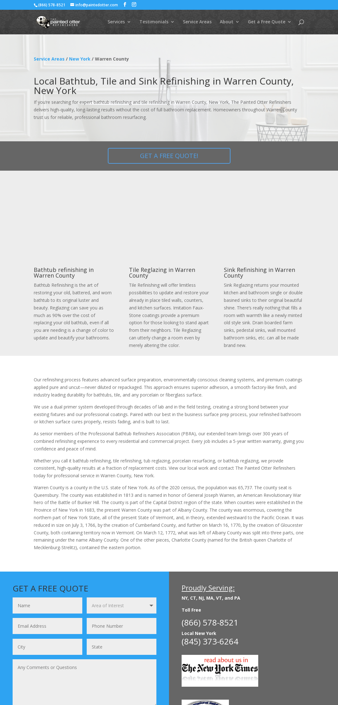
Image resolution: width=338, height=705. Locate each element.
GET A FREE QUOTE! (169, 155)
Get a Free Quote (266, 22)
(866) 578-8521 (51, 5)
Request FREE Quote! (118, 645)
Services (116, 22)
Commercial (120, 680)
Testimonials (153, 22)
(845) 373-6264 (210, 569)
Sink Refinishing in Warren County (259, 201)
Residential (46, 680)
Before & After (83, 680)
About (226, 22)
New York (79, 59)
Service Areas (197, 22)
